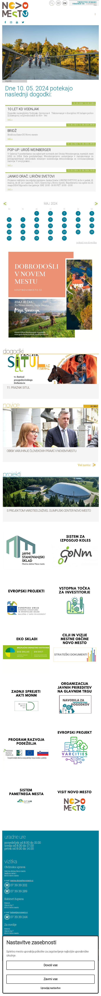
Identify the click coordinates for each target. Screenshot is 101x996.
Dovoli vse (51, 965)
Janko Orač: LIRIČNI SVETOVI (31, 176)
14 (23, 225)
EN (65, 3)
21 (23, 232)
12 (92, 219)
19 (92, 225)
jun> (96, 203)
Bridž (12, 131)
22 (36, 232)
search (51, 3)
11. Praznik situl (18, 387)
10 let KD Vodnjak (23, 109)
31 (64, 238)
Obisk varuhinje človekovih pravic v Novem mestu (41, 451)
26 (92, 232)
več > (10, 119)
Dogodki (8, 81)
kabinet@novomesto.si (19, 912)
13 (9, 225)
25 (78, 232)
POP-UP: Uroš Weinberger (29, 150)
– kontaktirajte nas (84, 3)
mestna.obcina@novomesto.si (21, 880)
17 (64, 225)
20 (9, 232)
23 (50, 232)
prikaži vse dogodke (86, 242)
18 (78, 225)
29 (36, 238)
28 (23, 238)
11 (78, 219)
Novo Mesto (22, 9)
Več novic (84, 465)
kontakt (58, 3)
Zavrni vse (51, 979)
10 (64, 219)
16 (50, 225)
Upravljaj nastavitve (50, 988)
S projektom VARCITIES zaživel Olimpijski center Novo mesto (49, 510)
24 (64, 232)
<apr (5, 203)
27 (9, 238)
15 (36, 225)
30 (50, 238)
